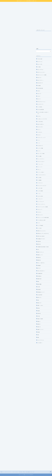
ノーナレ (39, 193)
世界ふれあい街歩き (41, 236)
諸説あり (39, 324)
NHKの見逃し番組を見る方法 (17, 274)
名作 (38, 249)
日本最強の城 (39, 273)
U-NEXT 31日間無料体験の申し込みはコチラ (17, 109)
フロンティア (39, 209)
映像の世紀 (39, 278)
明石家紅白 (39, 276)
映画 (38, 281)
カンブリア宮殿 (40, 148)
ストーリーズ (39, 166)
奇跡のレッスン (40, 254)
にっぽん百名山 (40, 121)
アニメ (38, 140)
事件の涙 (39, 244)
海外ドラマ (39, 297)
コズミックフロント (41, 161)
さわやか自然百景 (40, 109)
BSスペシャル (39, 61)
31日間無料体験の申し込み (17, 262)
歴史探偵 (39, 289)
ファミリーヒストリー (41, 204)
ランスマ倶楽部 (40, 225)
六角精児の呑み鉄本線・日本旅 (43, 246)
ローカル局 (39, 228)
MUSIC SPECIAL (40, 69)
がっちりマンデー (40, 104)
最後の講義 (39, 284)
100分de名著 (39, 58)
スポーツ (39, 169)
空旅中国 (39, 313)
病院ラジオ (39, 302)
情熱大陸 (39, 260)
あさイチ (39, 98)
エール (38, 142)
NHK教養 (38, 85)
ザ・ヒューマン (40, 164)
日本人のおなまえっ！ (41, 270)
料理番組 (39, 265)
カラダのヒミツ (40, 145)
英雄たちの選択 (40, 318)
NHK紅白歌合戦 (40, 88)
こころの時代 (39, 106)
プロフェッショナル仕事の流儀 (43, 217)
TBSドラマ (39, 93)
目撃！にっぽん (40, 305)
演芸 (38, 300)
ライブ (38, 222)
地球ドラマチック (40, 252)
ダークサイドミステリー (41, 174)
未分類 (38, 286)
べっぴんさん (39, 132)
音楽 (38, 334)
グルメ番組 (39, 156)
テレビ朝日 (39, 177)
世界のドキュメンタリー (41, 230)
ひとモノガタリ (40, 126)
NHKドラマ (39, 77)
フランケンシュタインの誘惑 (42, 206)
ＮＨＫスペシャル (40, 340)
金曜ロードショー (40, 329)
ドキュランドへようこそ (41, 185)
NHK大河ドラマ (40, 82)
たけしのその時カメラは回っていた (43, 113)
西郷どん (39, 321)
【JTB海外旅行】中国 (17, 420)
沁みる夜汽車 (39, 294)
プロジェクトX (40, 214)
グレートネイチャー (41, 158)
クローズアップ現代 (41, 153)
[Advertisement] (43, 38)
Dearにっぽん (39, 64)
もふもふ (39, 134)
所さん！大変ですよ (41, 262)
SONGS (38, 90)
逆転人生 (39, 326)
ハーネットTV (39, 198)
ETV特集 (38, 66)
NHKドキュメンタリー (4, 30)
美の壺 (38, 316)
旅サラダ (39, 268)
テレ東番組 (39, 180)
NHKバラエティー (40, 80)
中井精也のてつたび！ (41, 238)
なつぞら (39, 116)
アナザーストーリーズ (41, 137)
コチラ (15, 77)
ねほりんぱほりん (40, 124)
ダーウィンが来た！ (41, 172)
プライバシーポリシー (5, 3)
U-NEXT (38, 96)
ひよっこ (39, 129)
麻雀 (38, 337)
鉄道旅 (38, 332)
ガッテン (39, 150)
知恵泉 (38, 310)
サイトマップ (3, 2)
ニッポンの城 (39, 188)
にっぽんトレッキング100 (42, 118)
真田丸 (38, 308)
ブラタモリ (39, 212)
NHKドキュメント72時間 (41, 74)
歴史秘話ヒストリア (41, 292)
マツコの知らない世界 (41, 220)
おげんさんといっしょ (41, 101)
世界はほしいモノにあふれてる (43, 233)
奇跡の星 (39, 257)
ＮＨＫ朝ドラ (39, 342)
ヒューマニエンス (40, 201)
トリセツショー (40, 182)
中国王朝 (39, 241)
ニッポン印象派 (40, 190)
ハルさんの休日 (40, 196)
